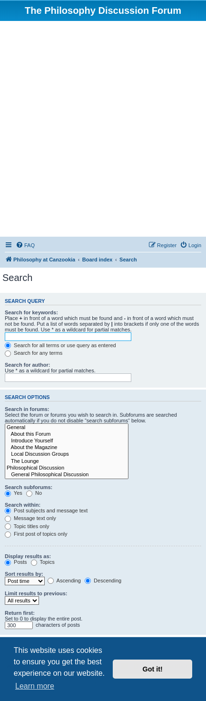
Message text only (30, 518)
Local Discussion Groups (67, 454)
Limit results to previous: (36, 593)
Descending (103, 580)
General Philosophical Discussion (67, 474)
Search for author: (27, 365)
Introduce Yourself (67, 441)
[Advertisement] (103, 129)
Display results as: (28, 556)
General (67, 427)
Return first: (20, 613)
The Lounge (67, 461)
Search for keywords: (31, 312)
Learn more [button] (34, 686)
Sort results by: (24, 574)
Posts (16, 562)
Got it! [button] (153, 669)
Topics (43, 562)
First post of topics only (36, 534)
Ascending (64, 580)
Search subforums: (28, 487)
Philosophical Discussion (67, 468)
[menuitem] (25, 245)
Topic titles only (27, 526)
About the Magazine (67, 447)
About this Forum (67, 434)
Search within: (22, 505)
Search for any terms (33, 353)
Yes (13, 493)
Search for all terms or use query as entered (60, 345)
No (34, 493)
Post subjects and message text (46, 510)
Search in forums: (27, 409)
